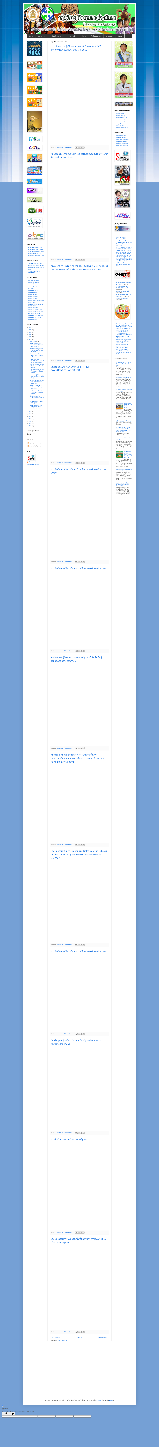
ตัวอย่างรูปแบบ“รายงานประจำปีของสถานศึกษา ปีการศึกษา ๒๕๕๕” (124, 364)
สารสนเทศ (109, 36)
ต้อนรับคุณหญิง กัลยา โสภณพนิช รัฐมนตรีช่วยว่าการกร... (37, 397)
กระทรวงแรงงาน (32, 292)
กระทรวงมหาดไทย (33, 296)
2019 (30, 339)
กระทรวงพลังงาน (32, 298)
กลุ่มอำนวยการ (120, 113)
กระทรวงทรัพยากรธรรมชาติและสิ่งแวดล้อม (35, 305)
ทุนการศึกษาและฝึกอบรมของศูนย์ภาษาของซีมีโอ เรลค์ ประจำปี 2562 (123, 341)
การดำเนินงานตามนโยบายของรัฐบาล (69, 1139)
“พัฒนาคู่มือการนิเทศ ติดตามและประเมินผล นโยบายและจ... (36, 355)
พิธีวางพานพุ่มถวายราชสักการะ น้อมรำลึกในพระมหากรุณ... (37, 382)
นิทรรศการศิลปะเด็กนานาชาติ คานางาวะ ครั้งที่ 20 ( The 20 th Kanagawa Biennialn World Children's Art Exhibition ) (124, 326)
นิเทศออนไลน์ (32, 462)
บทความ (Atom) (62, 1340)
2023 (30, 330)
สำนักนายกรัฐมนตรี (33, 280)
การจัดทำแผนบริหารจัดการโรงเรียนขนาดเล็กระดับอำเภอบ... (37, 366)
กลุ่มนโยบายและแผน (121, 117)
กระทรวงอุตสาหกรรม (33, 282)
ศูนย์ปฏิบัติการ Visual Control (36, 251)
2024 (30, 327)
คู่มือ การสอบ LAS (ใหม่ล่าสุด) (124, 421)
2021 (30, 334)
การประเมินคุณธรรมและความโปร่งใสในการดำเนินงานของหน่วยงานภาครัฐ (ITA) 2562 (124, 249)
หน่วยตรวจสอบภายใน (122, 127)
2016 (30, 416)
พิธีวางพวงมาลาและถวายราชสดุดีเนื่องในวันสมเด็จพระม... (36, 350)
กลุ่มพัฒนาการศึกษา (121, 120)
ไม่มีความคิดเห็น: (68, 147)
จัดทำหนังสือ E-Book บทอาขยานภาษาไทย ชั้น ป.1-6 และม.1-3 (128, 454)
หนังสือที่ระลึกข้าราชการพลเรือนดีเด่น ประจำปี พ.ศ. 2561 (123, 264)
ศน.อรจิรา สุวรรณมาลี (122, 143)
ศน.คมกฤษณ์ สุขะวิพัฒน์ (122, 145)
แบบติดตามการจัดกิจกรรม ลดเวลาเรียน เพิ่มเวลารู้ (124, 470)
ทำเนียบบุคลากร (96, 36)
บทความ (31, 443)
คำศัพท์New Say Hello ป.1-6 (123, 377)
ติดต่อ (120, 36)
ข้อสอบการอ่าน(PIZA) (122, 298)
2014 (30, 421)
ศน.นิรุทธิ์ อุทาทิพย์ (121, 135)
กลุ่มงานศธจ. (42, 36)
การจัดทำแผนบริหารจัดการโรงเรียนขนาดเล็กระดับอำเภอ (78, 568)
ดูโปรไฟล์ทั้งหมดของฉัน (33, 464)
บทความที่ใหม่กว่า (56, 1337)
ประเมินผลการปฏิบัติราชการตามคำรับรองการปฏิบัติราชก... (36, 345)
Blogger (111, 1400)
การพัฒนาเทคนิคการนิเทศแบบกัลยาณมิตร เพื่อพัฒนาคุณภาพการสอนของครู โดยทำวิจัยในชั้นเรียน (124, 429)
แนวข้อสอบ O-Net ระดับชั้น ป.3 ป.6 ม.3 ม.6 (123, 438)
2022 (30, 332)
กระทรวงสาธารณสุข (33, 285)
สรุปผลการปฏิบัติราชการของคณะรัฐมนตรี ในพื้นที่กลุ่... (37, 376)
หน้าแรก (79, 1337)
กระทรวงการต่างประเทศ (34, 317)
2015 (30, 418)
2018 (30, 411)
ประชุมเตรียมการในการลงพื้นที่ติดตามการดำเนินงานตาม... (36, 407)
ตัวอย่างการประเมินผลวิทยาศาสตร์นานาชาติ (122, 287)
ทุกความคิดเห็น (33, 446)
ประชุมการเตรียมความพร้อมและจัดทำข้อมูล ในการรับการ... (37, 387)
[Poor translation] (11, 1413)
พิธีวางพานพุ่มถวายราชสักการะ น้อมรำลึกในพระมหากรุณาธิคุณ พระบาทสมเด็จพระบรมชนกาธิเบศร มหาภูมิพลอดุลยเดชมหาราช (78, 758)
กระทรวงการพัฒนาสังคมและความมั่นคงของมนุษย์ (36, 312)
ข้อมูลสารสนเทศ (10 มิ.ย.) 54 (36, 255)
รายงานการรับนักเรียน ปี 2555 (36, 265)
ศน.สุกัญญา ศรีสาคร (121, 141)
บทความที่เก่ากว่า (103, 1337)
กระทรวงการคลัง (32, 319)
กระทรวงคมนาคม (33, 307)
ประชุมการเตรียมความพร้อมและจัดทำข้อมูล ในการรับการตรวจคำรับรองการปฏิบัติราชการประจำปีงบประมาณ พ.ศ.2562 (79, 854)
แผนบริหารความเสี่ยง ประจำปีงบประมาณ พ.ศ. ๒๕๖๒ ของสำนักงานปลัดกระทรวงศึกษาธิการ (124, 243)
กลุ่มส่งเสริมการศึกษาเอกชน (123, 122)
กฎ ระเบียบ (73, 36)
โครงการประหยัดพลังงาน (35, 263)
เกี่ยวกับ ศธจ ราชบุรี (58, 36)
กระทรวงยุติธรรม (32, 294)
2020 (30, 337)
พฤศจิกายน (33, 341)
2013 (30, 423)
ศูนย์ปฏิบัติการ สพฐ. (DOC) (35, 249)
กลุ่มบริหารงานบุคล (121, 115)
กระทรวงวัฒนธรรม (33, 290)
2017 (30, 414)
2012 (30, 426)
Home (31, 36)
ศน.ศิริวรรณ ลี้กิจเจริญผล (122, 139)
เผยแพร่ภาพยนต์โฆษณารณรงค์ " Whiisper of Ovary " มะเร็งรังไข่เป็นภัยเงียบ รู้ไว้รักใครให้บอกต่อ (123, 352)
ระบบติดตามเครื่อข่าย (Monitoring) (34, 272)
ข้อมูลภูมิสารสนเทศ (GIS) (35, 253)
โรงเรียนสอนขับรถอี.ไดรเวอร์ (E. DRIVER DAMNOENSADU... (37, 361)
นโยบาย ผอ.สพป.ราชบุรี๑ (122, 291)
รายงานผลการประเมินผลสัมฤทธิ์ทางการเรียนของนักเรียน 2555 (122, 484)
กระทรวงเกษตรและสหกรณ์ (35, 310)
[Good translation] (5, 1413)
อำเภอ (84, 36)
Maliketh (99, 1400)
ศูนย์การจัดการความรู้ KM (35, 247)
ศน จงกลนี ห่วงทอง (121, 137)
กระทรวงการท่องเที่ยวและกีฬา (36, 315)
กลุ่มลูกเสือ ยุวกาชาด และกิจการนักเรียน (122, 124)
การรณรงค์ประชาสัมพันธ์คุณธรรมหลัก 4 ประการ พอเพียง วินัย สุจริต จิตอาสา (123, 346)
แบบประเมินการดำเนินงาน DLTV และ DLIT (128, 405)
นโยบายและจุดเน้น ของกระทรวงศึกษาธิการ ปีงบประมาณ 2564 (122, 237)
